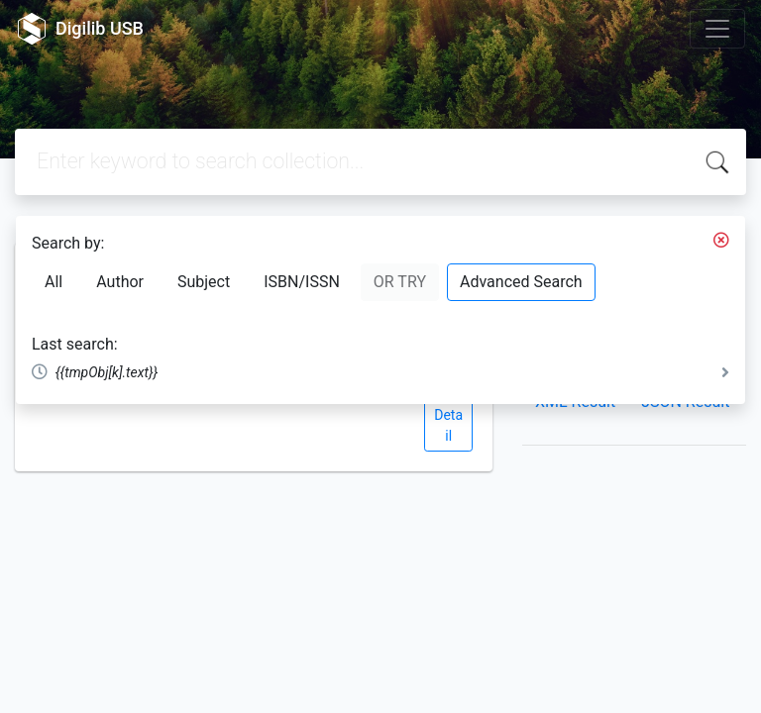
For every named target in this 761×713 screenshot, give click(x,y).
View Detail (449, 415)
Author (120, 281)
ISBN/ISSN (302, 281)
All (53, 281)
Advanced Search (521, 281)
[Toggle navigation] (717, 29)
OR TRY (400, 281)
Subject (203, 281)
